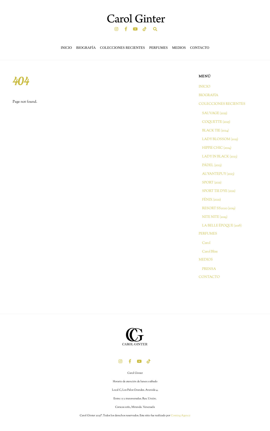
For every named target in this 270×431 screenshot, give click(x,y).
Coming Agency (180, 415)
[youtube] (135, 28)
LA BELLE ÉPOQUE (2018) (222, 225)
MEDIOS (179, 48)
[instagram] (116, 28)
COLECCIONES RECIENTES (122, 48)
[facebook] (126, 28)
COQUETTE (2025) (216, 121)
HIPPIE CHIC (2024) (216, 147)
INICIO (66, 48)
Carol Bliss (209, 251)
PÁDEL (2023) (212, 165)
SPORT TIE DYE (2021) (218, 191)
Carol (206, 243)
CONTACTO (199, 48)
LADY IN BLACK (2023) (219, 156)
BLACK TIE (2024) (215, 130)
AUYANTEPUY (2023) (218, 173)
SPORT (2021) (211, 182)
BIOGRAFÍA (86, 48)
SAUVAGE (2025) (214, 113)
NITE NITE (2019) (214, 217)
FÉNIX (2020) (211, 199)
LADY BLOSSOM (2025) (220, 139)
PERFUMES (158, 48)
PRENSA (209, 268)
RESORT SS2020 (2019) (218, 208)
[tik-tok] (144, 28)
